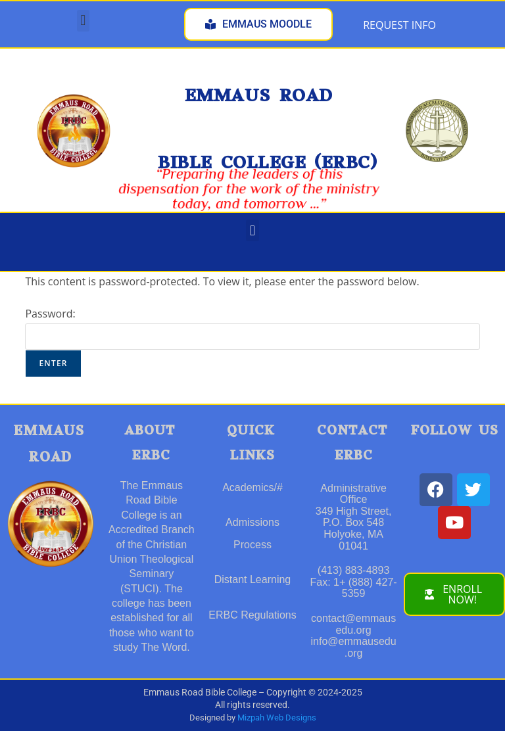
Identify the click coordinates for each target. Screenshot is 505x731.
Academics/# (252, 487)
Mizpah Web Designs (276, 717)
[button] (83, 21)
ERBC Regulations (252, 615)
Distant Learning (252, 579)
